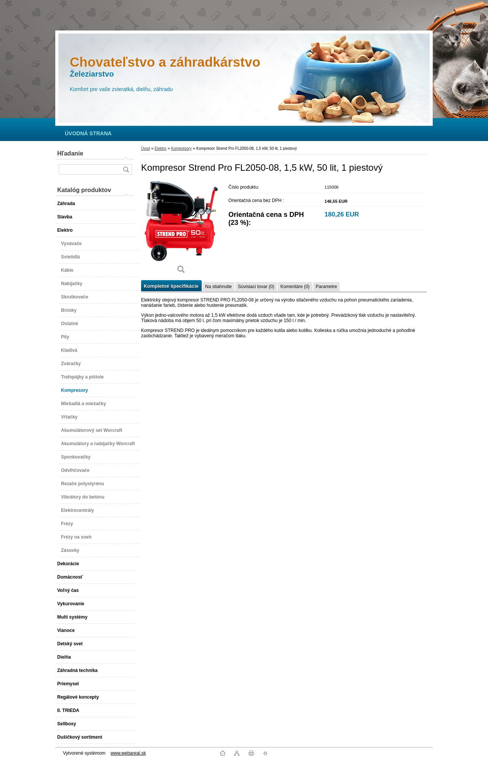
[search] (126, 169)
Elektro (160, 148)
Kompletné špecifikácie (171, 286)
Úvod (145, 148)
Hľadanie (70, 153)
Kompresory (181, 148)
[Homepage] (88, 133)
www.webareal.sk (128, 753)
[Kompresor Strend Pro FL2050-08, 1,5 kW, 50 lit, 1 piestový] (181, 230)
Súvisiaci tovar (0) (256, 286)
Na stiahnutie (218, 286)
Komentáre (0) (295, 286)
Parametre (326, 286)
